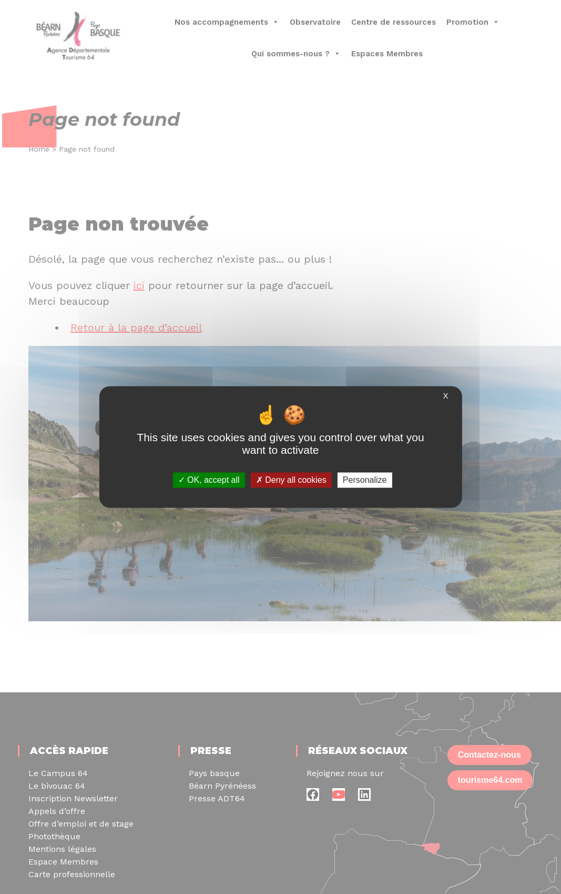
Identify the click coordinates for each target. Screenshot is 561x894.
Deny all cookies (291, 479)
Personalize (365, 479)
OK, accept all (209, 479)
